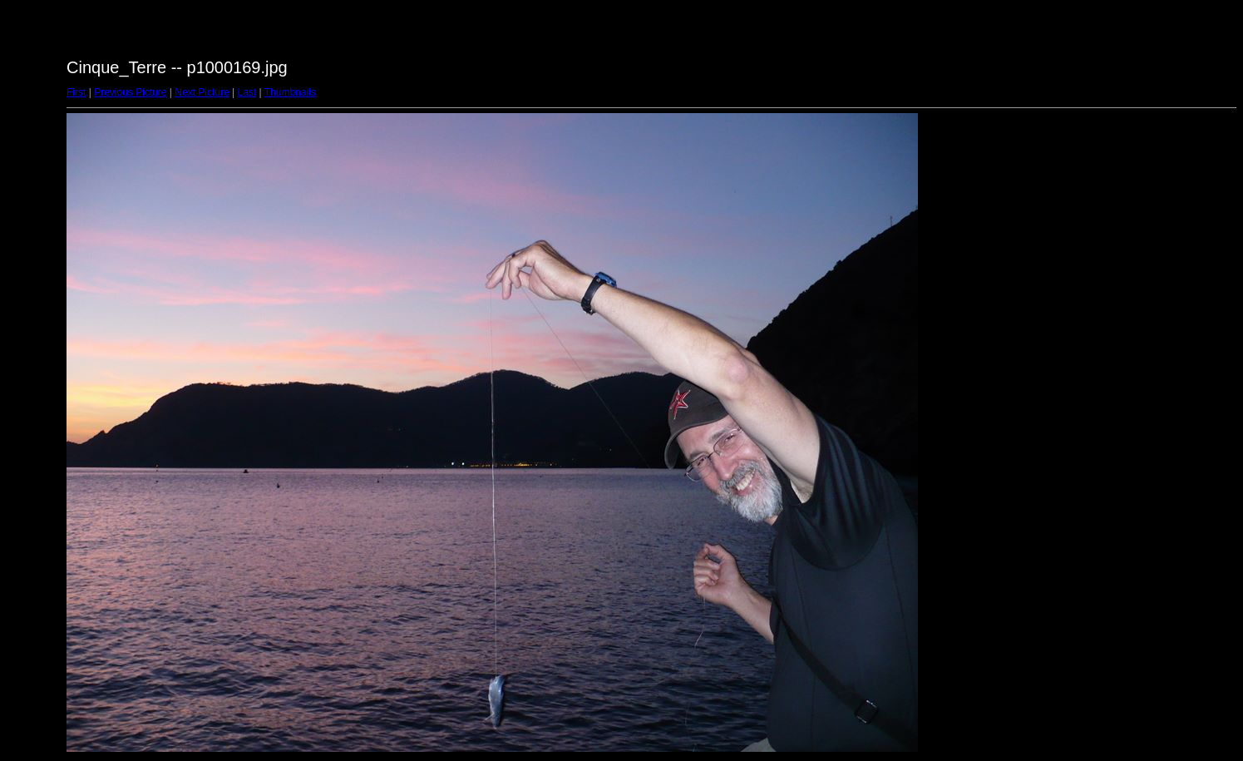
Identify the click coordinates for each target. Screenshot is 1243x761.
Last (246, 92)
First (76, 92)
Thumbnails (290, 92)
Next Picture (202, 92)
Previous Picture (130, 92)
